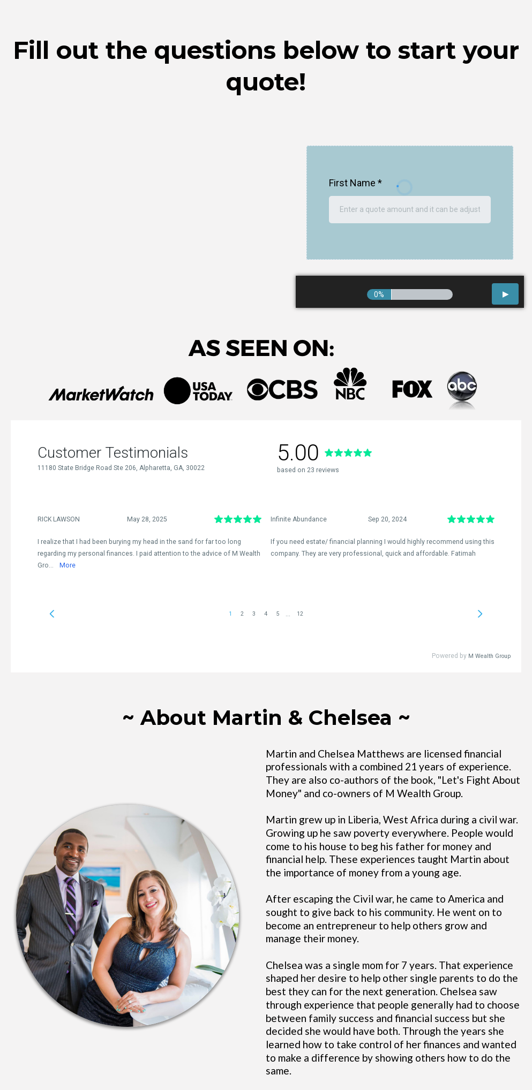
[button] (505, 294)
